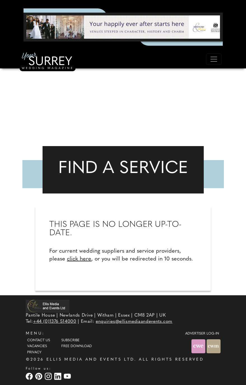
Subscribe (70, 340)
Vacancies (37, 346)
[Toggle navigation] (214, 59)
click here (79, 259)
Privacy (34, 352)
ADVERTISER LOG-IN (202, 333)
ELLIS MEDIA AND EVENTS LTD (90, 360)
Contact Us (38, 340)
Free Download (76, 346)
